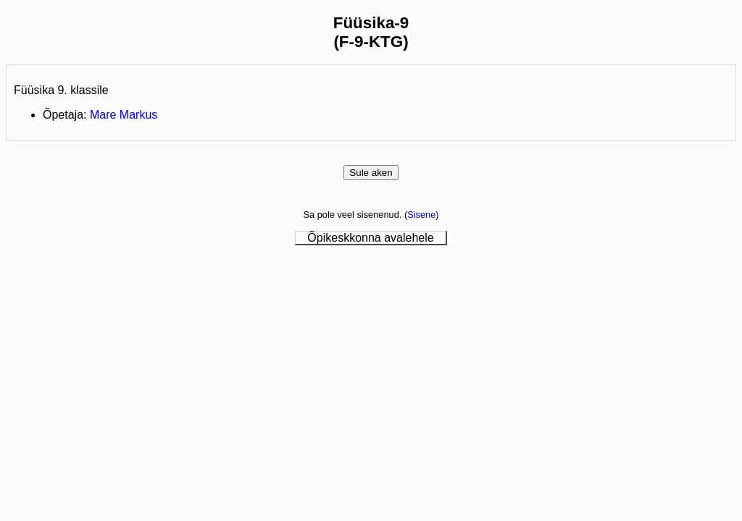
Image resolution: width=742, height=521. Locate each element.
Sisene (421, 214)
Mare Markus (123, 115)
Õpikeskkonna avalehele (370, 238)
